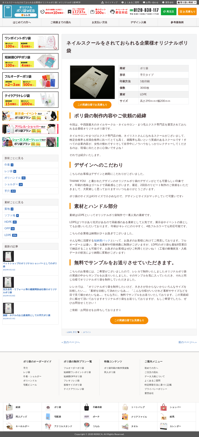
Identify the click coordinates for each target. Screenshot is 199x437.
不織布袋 (92, 407)
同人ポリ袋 (110, 372)
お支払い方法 (99, 22)
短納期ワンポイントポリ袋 (77, 372)
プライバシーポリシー (156, 389)
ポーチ (91, 417)
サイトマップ (109, 2)
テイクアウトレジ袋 (74, 389)
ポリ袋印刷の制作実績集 (116, 368)
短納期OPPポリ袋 (73, 376)
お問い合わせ (150, 2)
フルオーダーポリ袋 (74, 368)
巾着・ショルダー (32, 376)
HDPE (11, 222)
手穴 (75, 332)
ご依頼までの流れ (60, 22)
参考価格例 (177, 22)
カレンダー (170, 426)
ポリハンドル (15, 177)
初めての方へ (151, 368)
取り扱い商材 (187, 2)
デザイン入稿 (138, 22)
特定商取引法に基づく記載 (158, 384)
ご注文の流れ (151, 372)
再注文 (168, 11)
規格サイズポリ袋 (73, 384)
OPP (10, 228)
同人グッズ (16, 417)
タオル (129, 426)
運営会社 (168, 2)
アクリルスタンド (58, 426)
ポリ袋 (52, 407)
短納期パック (102, 240)
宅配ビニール (30, 384)
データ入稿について (155, 376)
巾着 (9, 164)
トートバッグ (133, 407)
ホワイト (87, 332)
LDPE (69, 332)
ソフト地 (12, 215)
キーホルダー (17, 426)
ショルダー (14, 184)
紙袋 (13, 407)
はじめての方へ (22, 22)
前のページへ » (187, 342)
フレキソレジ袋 (72, 380)
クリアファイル (134, 417)
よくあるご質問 (130, 2)
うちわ (91, 426)
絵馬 (167, 417)
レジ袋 (10, 171)
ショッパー (170, 407)
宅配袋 (52, 417)
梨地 (9, 208)
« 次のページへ (71, 342)
